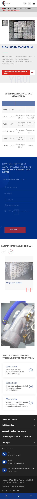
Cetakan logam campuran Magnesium (16, 437)
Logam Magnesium (25, 8)
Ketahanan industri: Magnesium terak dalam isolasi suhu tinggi (16, 372)
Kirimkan (15, 230)
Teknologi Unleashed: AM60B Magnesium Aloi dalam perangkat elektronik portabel (18, 404)
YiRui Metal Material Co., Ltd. (20, 480)
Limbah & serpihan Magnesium (14, 431)
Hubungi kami (7, 448)
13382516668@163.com (16, 463)
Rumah (6, 8)
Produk (14, 8)
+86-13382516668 (14, 455)
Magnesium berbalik (15, 283)
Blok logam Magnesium (11, 10)
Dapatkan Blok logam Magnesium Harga (19, 72)
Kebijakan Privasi (18, 486)
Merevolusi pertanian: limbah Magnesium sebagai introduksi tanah (18, 388)
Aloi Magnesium (8, 425)
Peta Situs (5, 486)
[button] (10, 251)
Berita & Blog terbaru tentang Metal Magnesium (19, 356)
